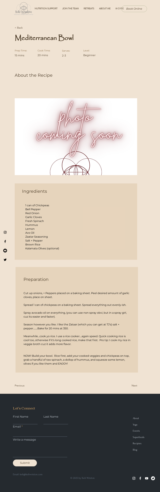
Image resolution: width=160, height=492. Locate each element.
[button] (119, 8)
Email (17, 426)
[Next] (129, 385)
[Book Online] (134, 9)
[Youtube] (5, 250)
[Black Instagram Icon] (5, 232)
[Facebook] (140, 478)
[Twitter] (153, 478)
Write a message (24, 439)
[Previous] (25, 385)
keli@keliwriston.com (31, 474)
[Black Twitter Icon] (5, 260)
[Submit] (25, 463)
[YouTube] (147, 478)
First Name (20, 416)
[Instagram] (134, 478)
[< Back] (25, 27)
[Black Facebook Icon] (5, 241)
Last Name (50, 416)
